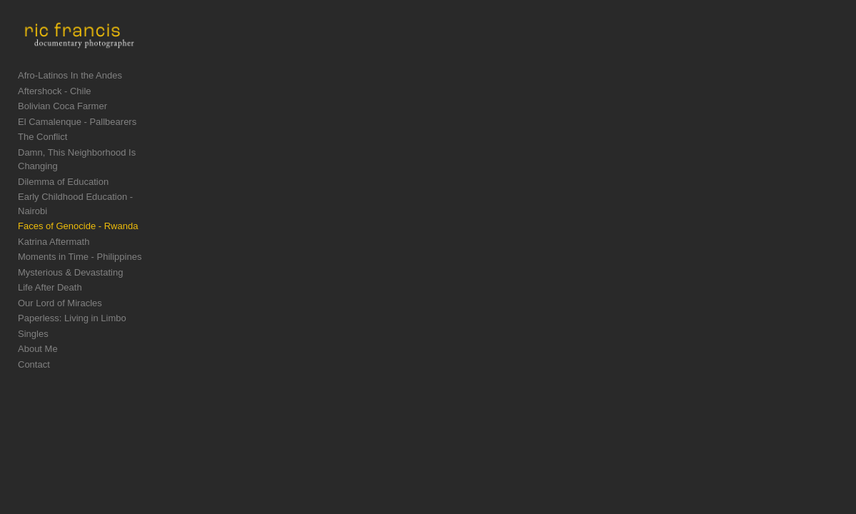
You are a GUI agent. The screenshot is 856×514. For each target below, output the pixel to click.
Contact (34, 346)
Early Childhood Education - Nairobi (91, 193)
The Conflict (42, 147)
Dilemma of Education (63, 178)
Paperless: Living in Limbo (72, 301)
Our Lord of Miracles (60, 285)
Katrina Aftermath (53, 223)
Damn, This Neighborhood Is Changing (98, 162)
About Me (38, 331)
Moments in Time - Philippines (79, 239)
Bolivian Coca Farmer (62, 116)
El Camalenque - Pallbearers (77, 131)
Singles (33, 316)
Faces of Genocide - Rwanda (78, 208)
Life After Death (50, 270)
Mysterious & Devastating (70, 254)
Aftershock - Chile (54, 101)
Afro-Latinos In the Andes (70, 86)
